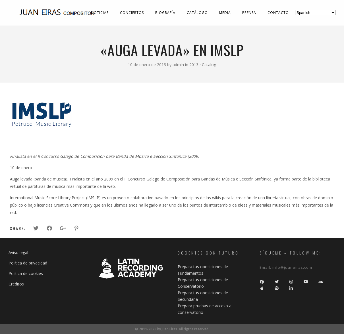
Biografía (165, 12)
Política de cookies (26, 273)
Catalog (209, 64)
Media (225, 12)
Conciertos (132, 12)
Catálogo (197, 12)
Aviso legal (18, 252)
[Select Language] (315, 12)
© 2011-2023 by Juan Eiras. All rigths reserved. (172, 329)
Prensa (249, 12)
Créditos (16, 284)
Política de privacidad (28, 263)
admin (179, 64)
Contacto (278, 12)
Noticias (100, 12)
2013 (193, 64)
